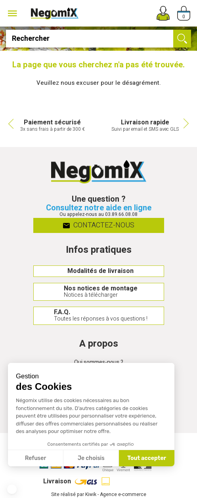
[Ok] (182, 39)
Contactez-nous (98, 225)
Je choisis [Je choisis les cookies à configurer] (91, 458)
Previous (10, 124)
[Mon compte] (163, 13)
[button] (12, 489)
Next (187, 124)
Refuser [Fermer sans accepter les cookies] (35, 458)
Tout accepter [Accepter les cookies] (146, 458)
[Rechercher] (98, 39)
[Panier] (183, 13)
